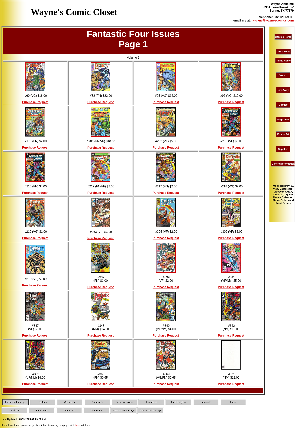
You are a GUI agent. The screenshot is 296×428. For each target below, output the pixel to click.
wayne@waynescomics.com (273, 20)
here (77, 425)
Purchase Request (35, 102)
